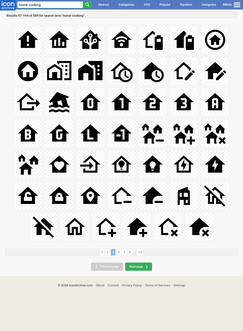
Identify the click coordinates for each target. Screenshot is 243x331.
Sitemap (179, 285)
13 (140, 252)
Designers (209, 4)
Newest (103, 4)
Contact (113, 285)
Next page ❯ (138, 266)
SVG (147, 4)
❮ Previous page (107, 266)
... (134, 252)
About (100, 285)
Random (186, 4)
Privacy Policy (132, 285)
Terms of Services (157, 285)
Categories (126, 4)
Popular (165, 4)
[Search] (87, 4)
